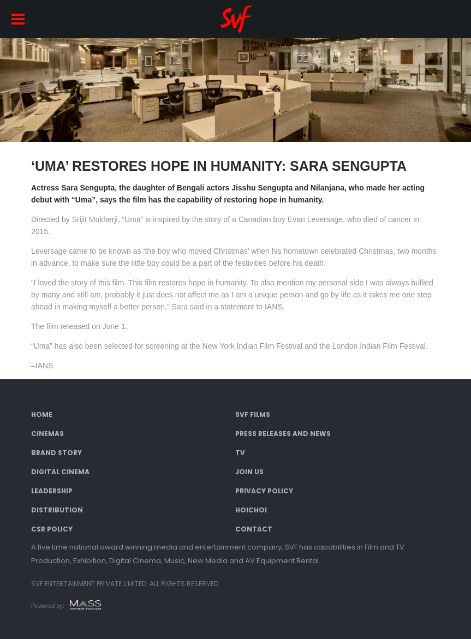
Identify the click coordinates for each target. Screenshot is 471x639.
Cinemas (47, 433)
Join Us (249, 471)
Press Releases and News (283, 433)
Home (41, 414)
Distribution (57, 510)
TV (240, 452)
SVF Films (252, 414)
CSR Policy (52, 529)
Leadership (52, 490)
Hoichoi (251, 510)
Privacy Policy (264, 490)
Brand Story (56, 452)
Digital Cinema (60, 471)
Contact (253, 529)
